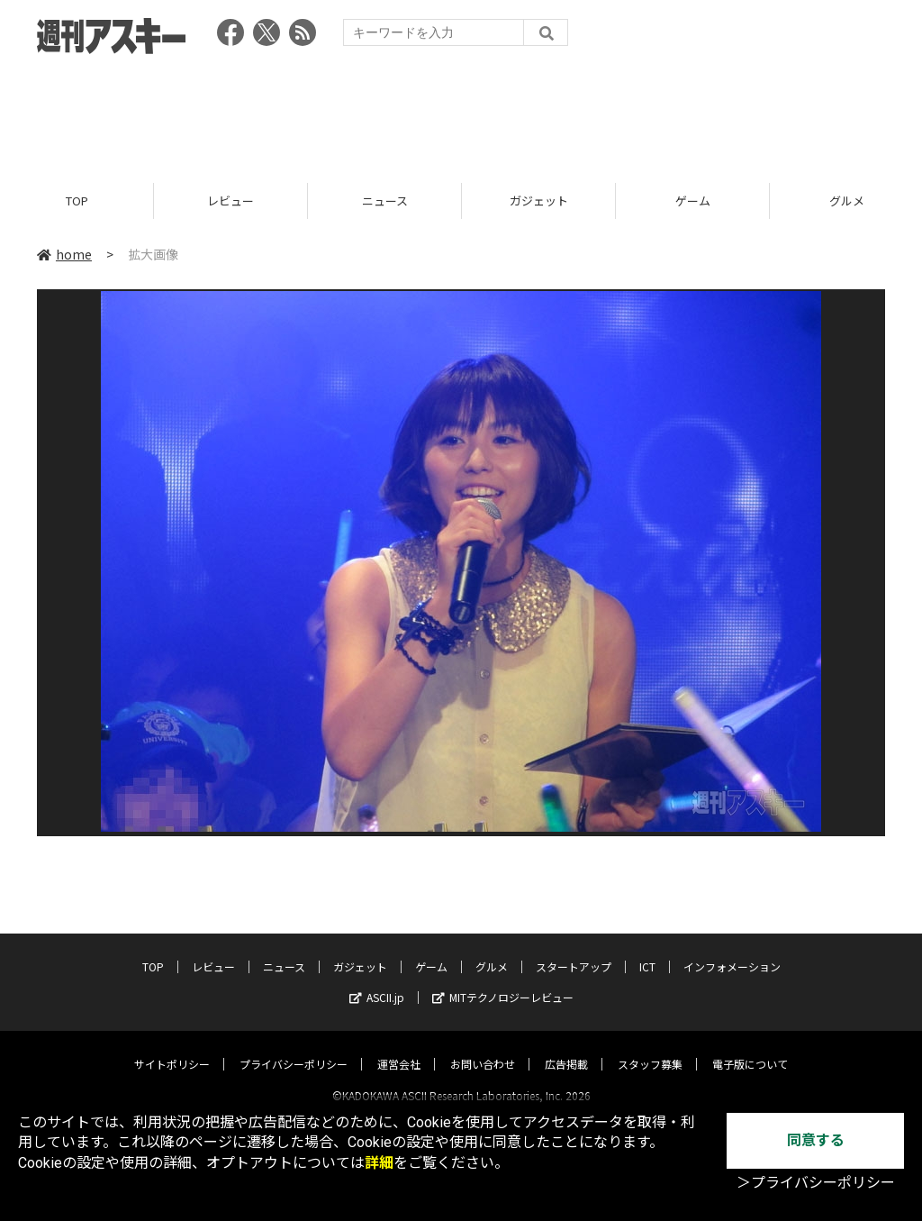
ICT (647, 950)
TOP (77, 200)
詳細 (379, 1162)
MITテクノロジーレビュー (503, 981)
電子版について (750, 1047)
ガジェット (539, 200)
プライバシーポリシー (294, 1047)
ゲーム (692, 200)
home (64, 254)
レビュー (230, 200)
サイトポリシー (172, 1047)
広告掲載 (566, 1047)
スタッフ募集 (650, 1047)
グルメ (491, 950)
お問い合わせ (482, 1047)
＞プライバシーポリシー (816, 1182)
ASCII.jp (376, 981)
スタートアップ (573, 950)
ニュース (385, 200)
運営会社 (398, 1047)
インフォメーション (732, 950)
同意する (816, 1140)
